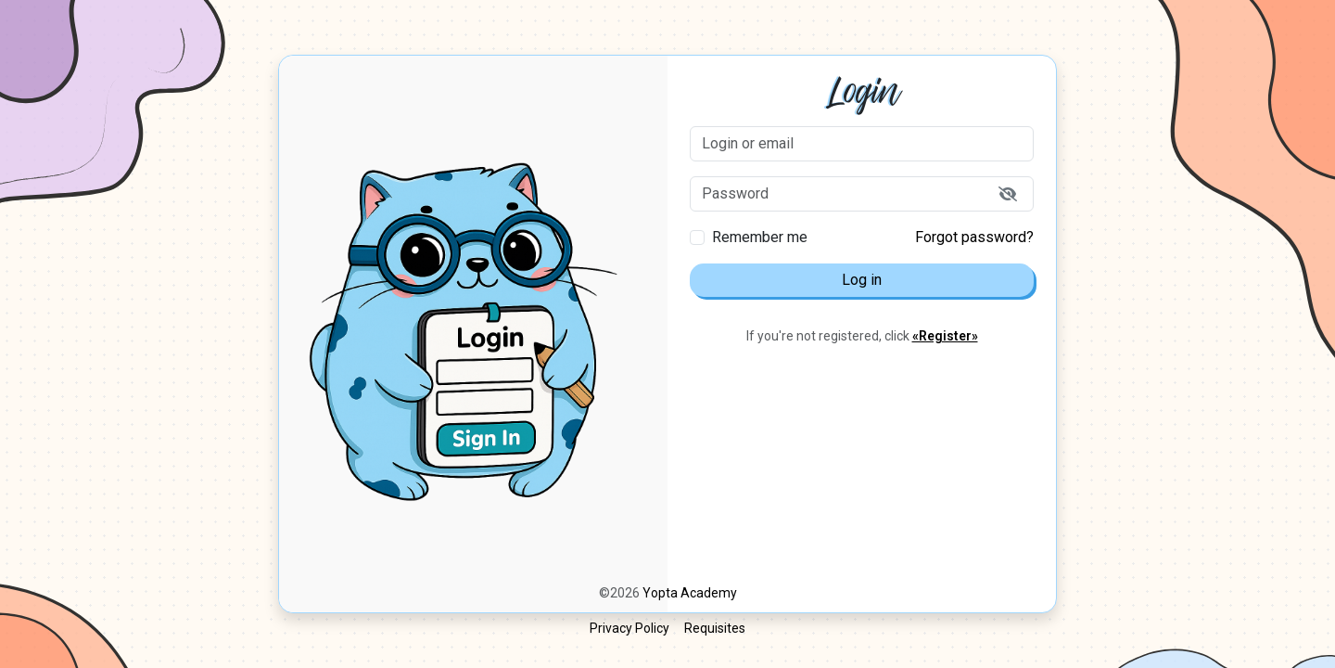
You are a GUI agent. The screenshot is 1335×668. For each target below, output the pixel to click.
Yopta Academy (689, 592)
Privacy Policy (629, 628)
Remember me (759, 237)
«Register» (945, 335)
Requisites (714, 628)
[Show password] (1008, 194)
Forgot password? (974, 237)
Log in (862, 280)
